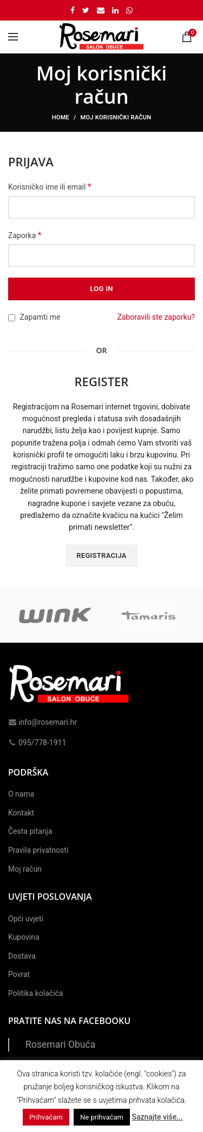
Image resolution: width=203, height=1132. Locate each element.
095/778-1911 (37, 742)
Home (60, 117)
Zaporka (25, 235)
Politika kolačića (35, 993)
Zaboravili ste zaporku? (156, 317)
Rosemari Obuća (60, 1044)
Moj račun (25, 869)
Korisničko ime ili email (49, 186)
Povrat (19, 974)
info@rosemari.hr (42, 722)
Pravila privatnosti (38, 850)
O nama (21, 794)
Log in (101, 289)
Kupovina (24, 937)
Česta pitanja (30, 831)
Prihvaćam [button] (45, 1117)
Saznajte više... (157, 1117)
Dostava (22, 956)
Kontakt (21, 812)
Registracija (101, 555)
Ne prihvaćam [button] (101, 1117)
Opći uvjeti (25, 918)
